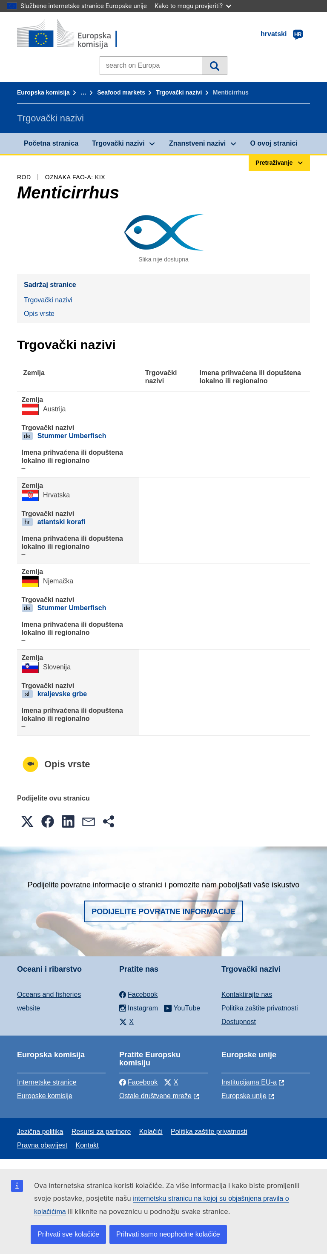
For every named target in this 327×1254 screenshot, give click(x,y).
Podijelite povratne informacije (163, 911)
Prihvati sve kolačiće (68, 1234)
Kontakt (87, 1145)
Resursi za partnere (101, 1131)
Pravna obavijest (42, 1145)
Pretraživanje (214, 66)
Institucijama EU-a (249, 1082)
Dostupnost (238, 1021)
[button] (27, 821)
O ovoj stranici (274, 143)
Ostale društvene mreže (155, 1095)
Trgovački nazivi (179, 92)
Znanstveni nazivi (197, 143)
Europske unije (244, 1095)
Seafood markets (121, 92)
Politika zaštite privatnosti (259, 1008)
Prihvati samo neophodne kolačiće (168, 1234)
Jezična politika (40, 1131)
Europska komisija (43, 92)
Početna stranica (51, 143)
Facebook (138, 1082)
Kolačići (151, 1131)
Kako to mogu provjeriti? (193, 5)
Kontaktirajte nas (246, 994)
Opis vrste (39, 313)
